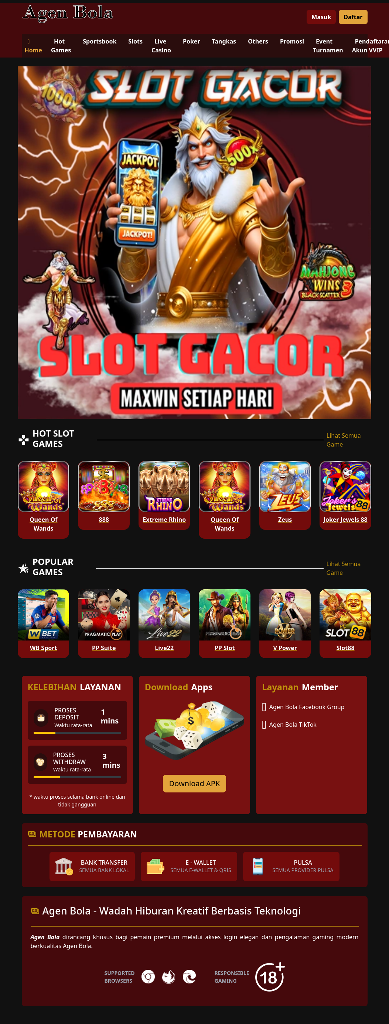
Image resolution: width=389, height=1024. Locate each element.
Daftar (353, 17)
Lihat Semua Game (344, 439)
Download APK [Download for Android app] (194, 783)
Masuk (321, 17)
